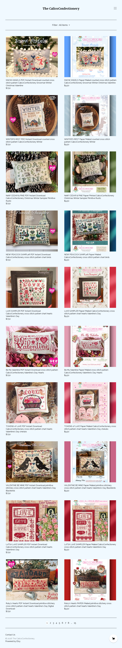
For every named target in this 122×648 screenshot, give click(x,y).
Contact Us (10, 635)
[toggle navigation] (115, 8)
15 (75, 623)
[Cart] (113, 638)
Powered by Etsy (12, 641)
